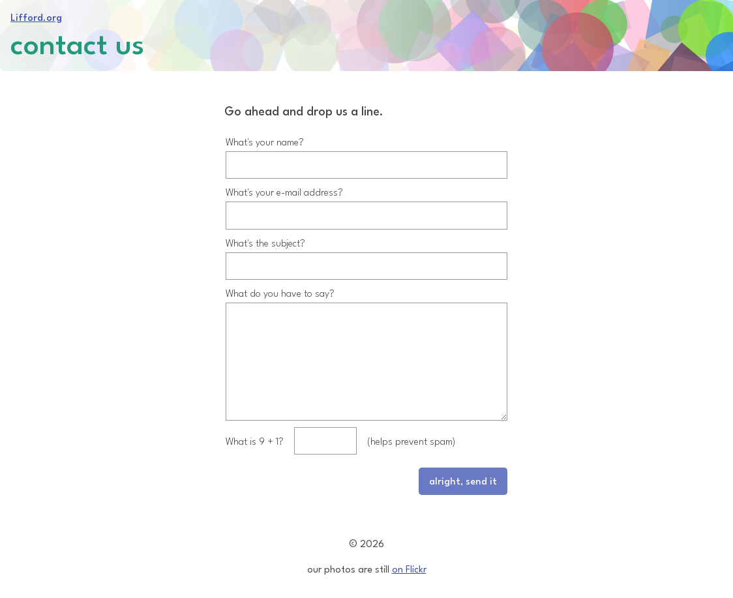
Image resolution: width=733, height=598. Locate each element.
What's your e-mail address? (284, 181)
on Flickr (409, 568)
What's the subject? (265, 232)
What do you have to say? (280, 282)
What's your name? (265, 131)
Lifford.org (36, 16)
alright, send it (463, 491)
